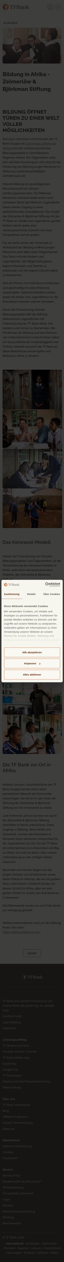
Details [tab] (31, 593)
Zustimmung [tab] (11, 593)
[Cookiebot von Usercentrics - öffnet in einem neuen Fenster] (45, 584)
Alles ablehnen (32, 674)
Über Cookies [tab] (51, 593)
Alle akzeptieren (32, 652)
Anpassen (32, 663)
